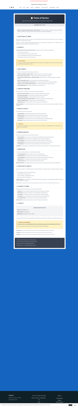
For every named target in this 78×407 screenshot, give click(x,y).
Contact (31, 7)
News (58, 7)
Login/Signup (37, 7)
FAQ (24, 7)
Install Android (52, 7)
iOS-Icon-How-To (44, 7)
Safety (27, 7)
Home (20, 7)
